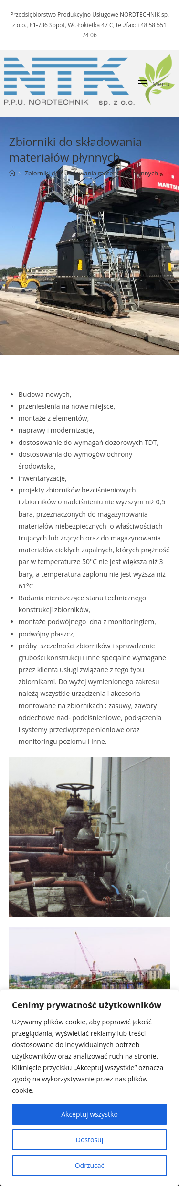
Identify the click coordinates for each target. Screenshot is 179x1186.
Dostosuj (89, 1139)
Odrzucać (90, 1165)
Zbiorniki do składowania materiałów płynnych (91, 173)
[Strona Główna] (12, 173)
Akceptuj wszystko (89, 1114)
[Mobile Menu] (154, 83)
